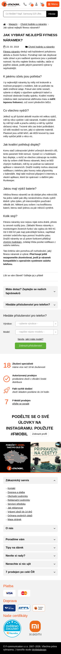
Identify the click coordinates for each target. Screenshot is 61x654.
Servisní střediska (16, 504)
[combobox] (36, 323)
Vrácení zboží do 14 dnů (20, 511)
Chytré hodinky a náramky (34, 24)
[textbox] (37, 324)
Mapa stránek (14, 519)
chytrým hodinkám (12, 242)
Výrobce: (7, 323)
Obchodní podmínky (18, 496)
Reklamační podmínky (19, 500)
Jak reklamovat (15, 508)
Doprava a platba (16, 492)
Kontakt (11, 488)
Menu (53, 4)
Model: (6, 332)
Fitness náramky (11, 51)
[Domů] (4, 24)
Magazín (13, 24)
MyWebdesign (39, 649)
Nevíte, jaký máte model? (30, 339)
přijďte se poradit (20, 403)
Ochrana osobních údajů (20, 515)
